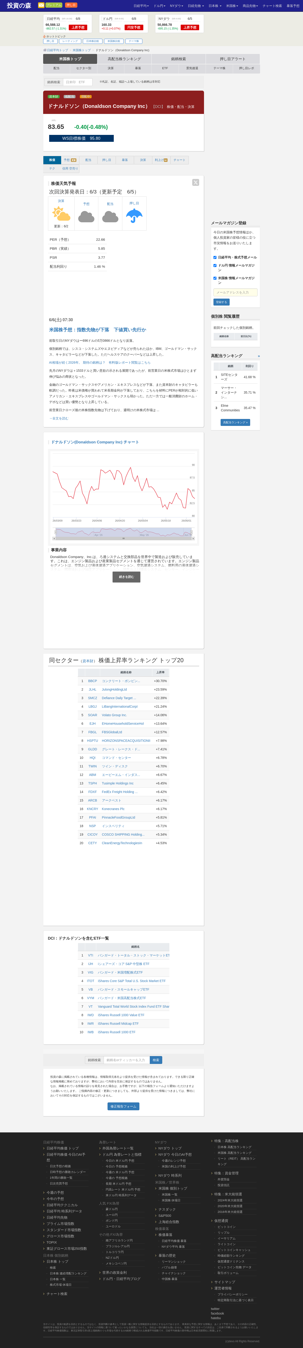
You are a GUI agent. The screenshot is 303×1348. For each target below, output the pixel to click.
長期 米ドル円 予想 (118, 1183)
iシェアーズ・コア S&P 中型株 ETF (123, 964)
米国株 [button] (232, 6)
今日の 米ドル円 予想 (120, 1160)
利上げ (161, 160)
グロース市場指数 (60, 1236)
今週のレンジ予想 (174, 1160)
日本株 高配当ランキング (235, 1147)
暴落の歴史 (167, 1255)
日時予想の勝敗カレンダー (68, 1172)
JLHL (92, 689)
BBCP (92, 681)
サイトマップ (224, 1282)
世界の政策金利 (114, 1272)
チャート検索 (272, 6)
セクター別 (83, 68)
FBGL (92, 732)
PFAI (92, 817)
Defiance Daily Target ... (119, 698)
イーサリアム (227, 1238)
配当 (57, 68)
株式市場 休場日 (61, 1284)
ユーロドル (113, 1226)
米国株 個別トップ (173, 1188)
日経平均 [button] (141, 6)
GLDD (92, 749)
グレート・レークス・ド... (121, 749)
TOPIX (52, 1242)
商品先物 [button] (250, 6)
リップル (224, 1232)
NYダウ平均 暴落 (173, 1246)
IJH (90, 964)
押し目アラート (233, 59)
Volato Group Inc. (114, 715)
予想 (70, 160)
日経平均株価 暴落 (174, 1241)
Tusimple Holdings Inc (118, 783)
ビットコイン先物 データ (235, 1267)
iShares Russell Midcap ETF (118, 1023)
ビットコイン (227, 1227)
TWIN (92, 766)
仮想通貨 (221, 1221)
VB (90, 989)
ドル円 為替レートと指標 (121, 1154)
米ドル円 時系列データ (121, 1195)
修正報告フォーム (123, 1106)
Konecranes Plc (113, 809)
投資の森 (19, 5)
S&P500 (165, 1215)
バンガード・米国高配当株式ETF (122, 998)
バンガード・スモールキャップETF (123, 989)
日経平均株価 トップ (63, 1148)
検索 (156, 1060)
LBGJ (93, 706)
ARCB (92, 800)
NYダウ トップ (170, 1148)
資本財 (53, 96)
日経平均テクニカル (62, 1205)
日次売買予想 (59, 1183)
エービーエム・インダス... (121, 775)
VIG (90, 972)
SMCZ (92, 698)
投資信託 (224, 1185)
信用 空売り (70, 168)
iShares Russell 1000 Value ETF (121, 1015)
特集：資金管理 (226, 1173)
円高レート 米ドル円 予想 (123, 1189)
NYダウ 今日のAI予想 (175, 1154)
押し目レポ (246, 68)
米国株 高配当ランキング (235, 1153)
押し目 (71, 5)
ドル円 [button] (159, 6)
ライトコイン (227, 1244)
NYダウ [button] (176, 6)
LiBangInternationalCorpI (120, 706)
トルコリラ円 (115, 1252)
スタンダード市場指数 (64, 1230)
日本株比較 (92, 41)
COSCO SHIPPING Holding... (123, 834)
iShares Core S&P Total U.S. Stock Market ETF (132, 981)
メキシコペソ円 (116, 1263)
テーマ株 (134, 41)
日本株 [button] (215, 6)
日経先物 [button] (196, 6)
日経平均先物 (57, 1217)
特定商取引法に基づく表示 (236, 1300)
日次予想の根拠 (60, 1166)
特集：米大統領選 (228, 1194)
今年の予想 (55, 1199)
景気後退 (192, 68)
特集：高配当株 (226, 1141)
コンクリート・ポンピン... (121, 681)
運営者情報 (223, 1288)
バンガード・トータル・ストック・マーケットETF (135, 955)
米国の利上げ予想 (174, 1166)
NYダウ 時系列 (170, 1175)
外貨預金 (224, 1179)
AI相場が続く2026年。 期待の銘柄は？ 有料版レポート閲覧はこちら (100, 362)
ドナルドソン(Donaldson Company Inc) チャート (95, 442)
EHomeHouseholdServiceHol (123, 723)
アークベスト (111, 800)
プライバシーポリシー (233, 1294)
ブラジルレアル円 (118, 1246)
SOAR (92, 715)
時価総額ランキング (231, 1255)
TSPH (92, 783)
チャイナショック (174, 1273)
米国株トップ (70, 59)
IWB (90, 1032)
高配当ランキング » (235, 422)
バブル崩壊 (169, 1267)
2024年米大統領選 (230, 1200)
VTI (90, 955)
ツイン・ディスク (115, 766)
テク (52, 168)
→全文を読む (59, 418)
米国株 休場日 (171, 1200)
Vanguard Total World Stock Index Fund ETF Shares (135, 1006)
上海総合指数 (169, 1222)
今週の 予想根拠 (117, 1178)
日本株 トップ (57, 1261)
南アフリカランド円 (119, 1240)
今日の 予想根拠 (117, 1166)
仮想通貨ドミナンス (231, 1261)
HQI (93, 758)
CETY (92, 843)
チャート (180, 160)
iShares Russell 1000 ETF (116, 1032)
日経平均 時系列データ (64, 1211)
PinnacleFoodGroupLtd (118, 817)
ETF (165, 68)
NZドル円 (112, 1257)
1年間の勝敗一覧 (61, 1177)
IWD (90, 1015)
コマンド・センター (116, 758)
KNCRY (92, 809)
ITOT (90, 981)
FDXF (92, 792)
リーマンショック (174, 1261)
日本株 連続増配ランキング (68, 1273)
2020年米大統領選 (230, 1206)
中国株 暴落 (170, 1279)
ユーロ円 (112, 1215)
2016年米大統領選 (230, 1212)
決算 (111, 68)
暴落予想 (293, 6)
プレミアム (53, 5)
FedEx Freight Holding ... (120, 792)
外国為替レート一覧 (118, 1148)
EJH (93, 723)
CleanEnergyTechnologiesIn (122, 843)
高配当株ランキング (124, 59)
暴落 (138, 68)
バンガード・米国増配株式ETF (120, 972)
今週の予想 (55, 1192)
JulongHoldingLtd (114, 689)
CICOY (92, 834)
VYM (90, 998)
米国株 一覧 (170, 1194)
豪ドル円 (112, 1209)
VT (91, 1006)
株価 (52, 160)
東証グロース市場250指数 (67, 1248)
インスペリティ (113, 826)
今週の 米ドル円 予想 (120, 1172)
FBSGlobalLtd (112, 732)
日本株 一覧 (58, 1279)
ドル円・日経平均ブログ (121, 1279)
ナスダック (167, 1209)
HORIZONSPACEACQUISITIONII (126, 740)
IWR (90, 1023)
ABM (92, 775)
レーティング (70, 41)
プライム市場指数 (60, 1224)
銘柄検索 (178, 59)
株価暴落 (165, 1235)
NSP (92, 826)
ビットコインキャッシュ (234, 1250)
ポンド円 (112, 1220)
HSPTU (92, 740)
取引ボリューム (228, 1273)
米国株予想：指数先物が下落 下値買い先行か (97, 329)
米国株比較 (114, 41)
